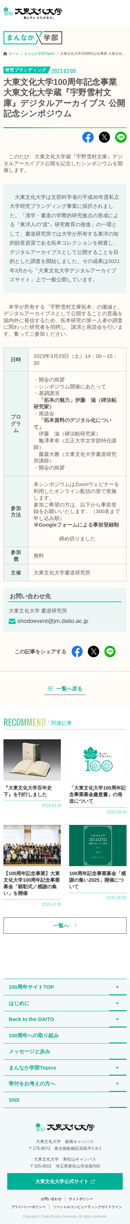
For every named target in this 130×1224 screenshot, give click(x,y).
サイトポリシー (81, 1199)
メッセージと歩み (29, 1051)
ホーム (14, 53)
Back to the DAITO (31, 1019)
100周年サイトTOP (31, 987)
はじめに (19, 1003)
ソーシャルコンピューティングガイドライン (87, 1207)
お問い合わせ (51, 1199)
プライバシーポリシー (28, 1207)
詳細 (32, 776)
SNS (14, 1100)
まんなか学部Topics (39, 53)
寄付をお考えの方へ (32, 1083)
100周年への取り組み (34, 1035)
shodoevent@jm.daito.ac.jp (52, 621)
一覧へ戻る (69, 689)
